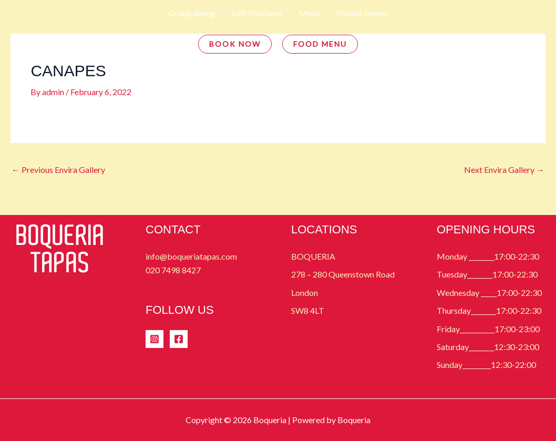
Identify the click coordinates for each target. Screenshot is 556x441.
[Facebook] (179, 339)
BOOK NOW (235, 43)
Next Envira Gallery (504, 170)
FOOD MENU (320, 43)
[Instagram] (154, 339)
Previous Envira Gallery (58, 170)
